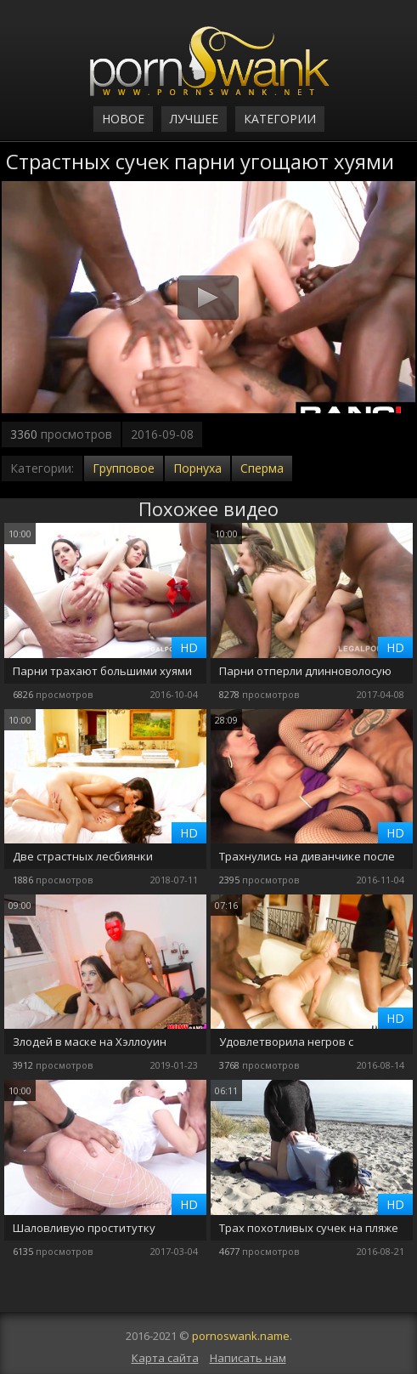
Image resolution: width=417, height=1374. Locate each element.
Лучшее (194, 119)
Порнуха (197, 468)
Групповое (124, 468)
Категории (280, 119)
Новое (123, 119)
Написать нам (248, 1357)
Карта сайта (165, 1357)
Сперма (262, 468)
